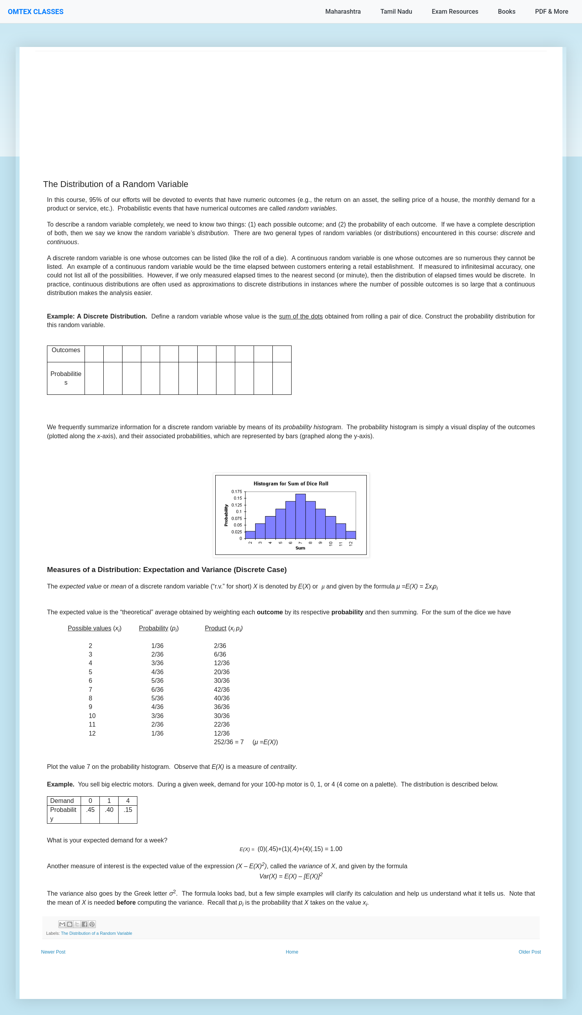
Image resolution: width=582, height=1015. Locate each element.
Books (506, 11)
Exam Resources (455, 11)
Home (292, 952)
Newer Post (53, 952)
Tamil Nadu (396, 11)
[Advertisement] (270, 106)
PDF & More (551, 11)
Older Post (530, 952)
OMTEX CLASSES (35, 11)
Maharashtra (343, 11)
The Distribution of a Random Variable (96, 933)
